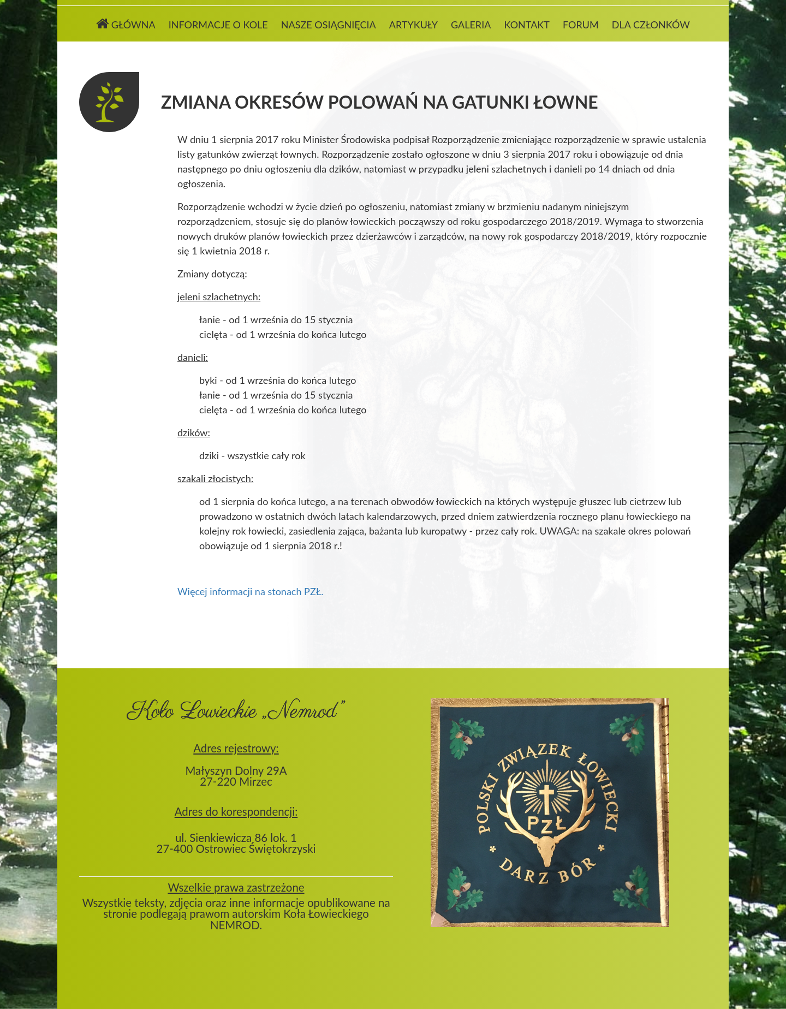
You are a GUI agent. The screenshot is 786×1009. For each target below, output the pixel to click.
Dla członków (651, 25)
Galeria (471, 25)
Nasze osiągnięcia (328, 25)
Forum (581, 25)
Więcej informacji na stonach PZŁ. (250, 591)
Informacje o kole (218, 25)
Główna (125, 24)
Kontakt (526, 25)
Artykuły (413, 25)
